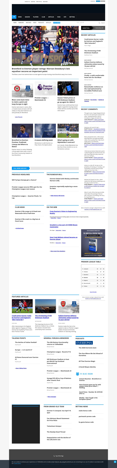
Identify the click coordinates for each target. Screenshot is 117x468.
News (14, 22)
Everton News (98, 27)
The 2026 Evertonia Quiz (87, 348)
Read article (53, 218)
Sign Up (103, 1)
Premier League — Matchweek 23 (59, 371)
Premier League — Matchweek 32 (42, 99)
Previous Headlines (21, 174)
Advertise (33, 1)
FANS (58, 17)
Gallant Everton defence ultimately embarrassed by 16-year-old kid (94, 64)
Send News (45, 1)
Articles (48, 22)
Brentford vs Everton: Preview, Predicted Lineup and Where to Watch (20, 143)
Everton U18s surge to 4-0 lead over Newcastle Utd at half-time (28, 212)
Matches (28, 22)
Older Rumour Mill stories (57, 195)
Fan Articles (93, 99)
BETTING (72, 17)
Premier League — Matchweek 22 (59, 388)
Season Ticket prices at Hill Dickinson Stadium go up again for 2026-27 (66, 100)
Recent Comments (89, 109)
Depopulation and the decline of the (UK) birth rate (59, 439)
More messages (52, 396)
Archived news (20, 228)
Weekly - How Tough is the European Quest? (88, 398)
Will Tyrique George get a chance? (24, 180)
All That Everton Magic (87, 361)
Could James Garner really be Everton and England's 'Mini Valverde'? (93, 41)
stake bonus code (85, 411)
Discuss (59, 218)
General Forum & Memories (56, 338)
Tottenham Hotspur (54, 426)
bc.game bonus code (86, 422)
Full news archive (19, 168)
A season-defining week (44, 140)
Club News (20, 207)
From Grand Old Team (54, 406)
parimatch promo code (87, 416)
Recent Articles (88, 35)
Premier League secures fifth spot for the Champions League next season (27, 188)
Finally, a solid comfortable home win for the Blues (94, 76)
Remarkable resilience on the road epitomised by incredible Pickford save (93, 89)
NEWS (20, 17)
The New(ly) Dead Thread (56, 432)
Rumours (21, 22)
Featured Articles (20, 297)
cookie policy (17, 463)
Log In (98, 1)
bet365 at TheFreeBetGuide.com (93, 209)
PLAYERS (35, 17)
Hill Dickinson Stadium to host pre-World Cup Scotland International (58, 361)
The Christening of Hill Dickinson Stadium (92, 52)
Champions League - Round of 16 (59, 352)
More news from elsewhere (58, 251)
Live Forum (57, 22)
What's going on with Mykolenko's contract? (66, 141)
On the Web (52, 207)
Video (34, 22)
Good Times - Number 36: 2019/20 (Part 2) (91, 392)
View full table (93, 292)
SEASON (27, 17)
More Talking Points (21, 368)
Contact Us (27, 1)
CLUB (43, 17)
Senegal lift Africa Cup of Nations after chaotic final (59, 379)
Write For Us (39, 1)
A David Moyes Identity (87, 367)
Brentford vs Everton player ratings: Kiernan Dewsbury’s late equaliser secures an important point (41, 70)
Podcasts (41, 22)
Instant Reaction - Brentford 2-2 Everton (90, 379)
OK (115, 462)
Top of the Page (58, 456)
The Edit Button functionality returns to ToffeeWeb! (57, 343)
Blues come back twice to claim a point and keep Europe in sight (20, 102)
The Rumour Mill (54, 174)
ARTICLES (51, 17)
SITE (65, 17)
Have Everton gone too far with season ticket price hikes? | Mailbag (90, 386)
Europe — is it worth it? (23, 350)
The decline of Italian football (26, 342)
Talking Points (19, 338)
